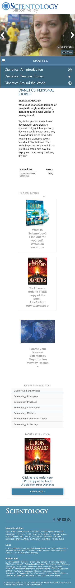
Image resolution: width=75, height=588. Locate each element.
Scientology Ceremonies (27, 407)
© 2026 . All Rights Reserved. (31, 582)
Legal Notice (36, 584)
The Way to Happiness (23, 571)
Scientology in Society (26, 424)
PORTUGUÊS (58, 539)
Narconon (48, 571)
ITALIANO (46, 539)
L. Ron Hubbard (12, 548)
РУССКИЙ (37, 534)
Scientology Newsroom (34, 564)
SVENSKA (38, 537)
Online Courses (42, 550)
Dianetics (24, 562)
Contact (9, 553)
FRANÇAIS (10, 534)
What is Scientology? (14, 564)
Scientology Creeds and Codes (30, 418)
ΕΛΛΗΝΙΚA (35, 539)
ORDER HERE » (37, 491)
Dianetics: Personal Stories (24, 76)
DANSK (59, 532)
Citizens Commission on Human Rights (43, 575)
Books (31, 550)
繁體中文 (47, 534)
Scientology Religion (58, 562)
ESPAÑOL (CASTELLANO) (17, 539)
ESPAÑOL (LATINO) (52, 537)
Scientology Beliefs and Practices (35, 548)
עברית (20, 534)
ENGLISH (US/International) (17, 532)
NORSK (28, 537)
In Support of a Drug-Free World (30, 573)
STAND (9, 571)
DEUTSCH (10, 537)
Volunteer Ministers (14, 550)
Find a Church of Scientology (26, 553)
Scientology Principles (26, 396)
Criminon (38, 571)
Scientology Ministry (25, 413)
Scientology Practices (25, 402)
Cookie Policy (11, 584)
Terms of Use (23, 584)
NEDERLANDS (59, 534)
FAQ (25, 550)
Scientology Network (39, 562)
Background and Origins (27, 390)
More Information (58, 550)
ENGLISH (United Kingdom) (43, 532)
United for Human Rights (56, 573)
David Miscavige (53, 564)
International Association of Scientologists (32, 569)
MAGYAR (19, 537)
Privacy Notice (65, 582)
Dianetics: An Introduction (24, 69)
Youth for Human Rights (16, 575)
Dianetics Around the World (25, 83)
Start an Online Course (32, 566)
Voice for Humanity (58, 548)
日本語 (28, 534)
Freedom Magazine (59, 569)
